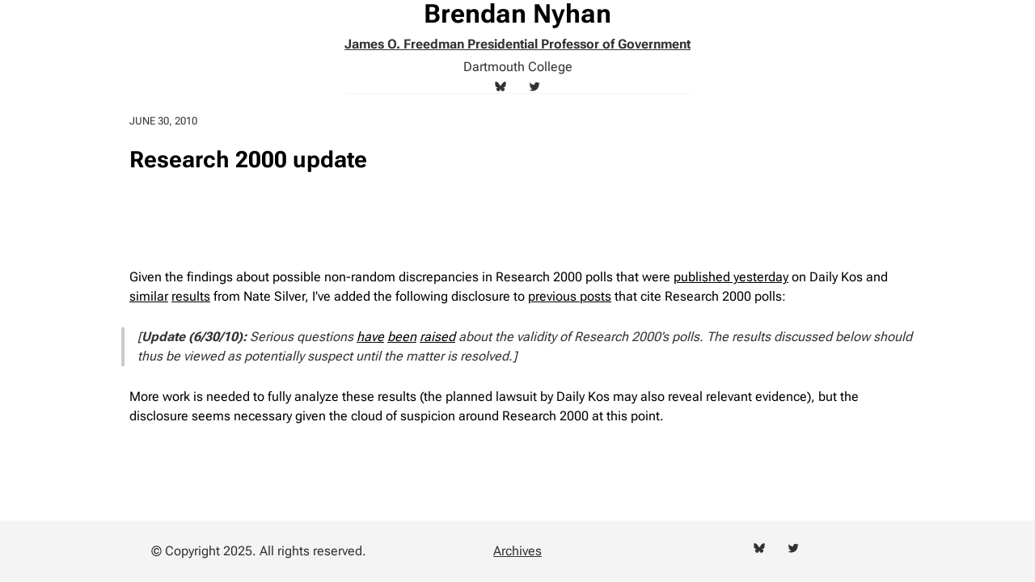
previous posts (569, 296)
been (401, 336)
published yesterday (731, 277)
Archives (517, 551)
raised (437, 336)
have (370, 336)
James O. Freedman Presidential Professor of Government (517, 44)
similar (148, 296)
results (190, 296)
